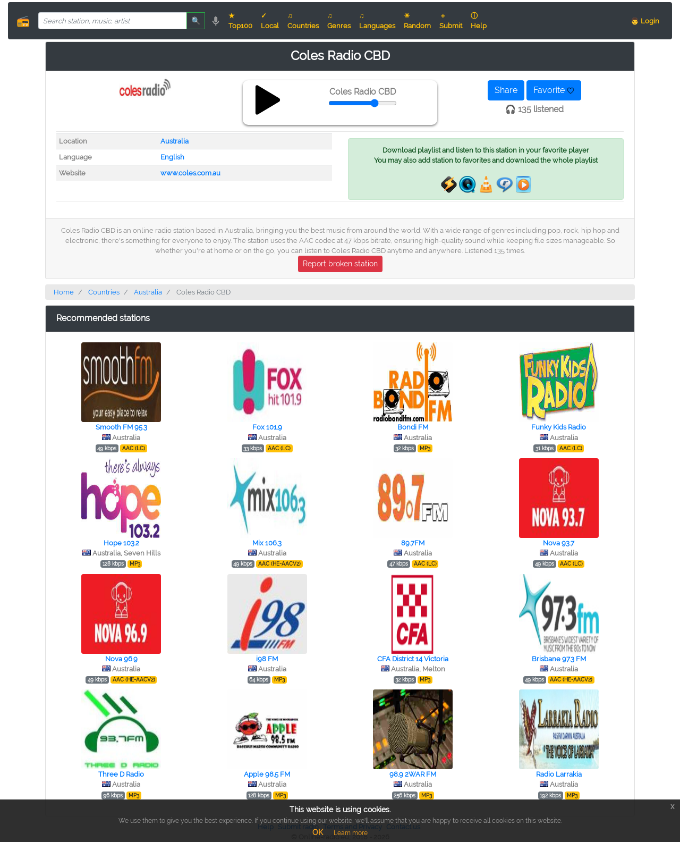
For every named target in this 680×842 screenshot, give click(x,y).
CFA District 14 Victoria (412, 659)
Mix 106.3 (267, 543)
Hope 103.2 (121, 543)
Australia (174, 141)
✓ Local (270, 21)
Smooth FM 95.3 (121, 427)
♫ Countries (303, 21)
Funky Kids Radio (558, 427)
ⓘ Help (479, 21)
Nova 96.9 (121, 659)
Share (506, 90)
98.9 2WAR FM (412, 774)
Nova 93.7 (558, 543)
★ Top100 (240, 21)
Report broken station (340, 263)
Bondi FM (412, 427)
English (172, 157)
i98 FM (267, 659)
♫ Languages (377, 21)
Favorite (553, 90)
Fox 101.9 (267, 427)
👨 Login (645, 21)
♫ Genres (339, 21)
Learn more (351, 833)
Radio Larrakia (559, 774)
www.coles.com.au (190, 173)
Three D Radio (121, 774)
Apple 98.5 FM (267, 774)
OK (317, 832)
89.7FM (412, 543)
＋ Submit (450, 21)
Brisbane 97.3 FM (559, 659)
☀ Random (417, 21)
